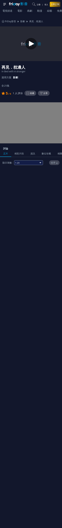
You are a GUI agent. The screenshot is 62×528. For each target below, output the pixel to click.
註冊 (39, 4)
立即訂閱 (55, 4)
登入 (46, 4)
